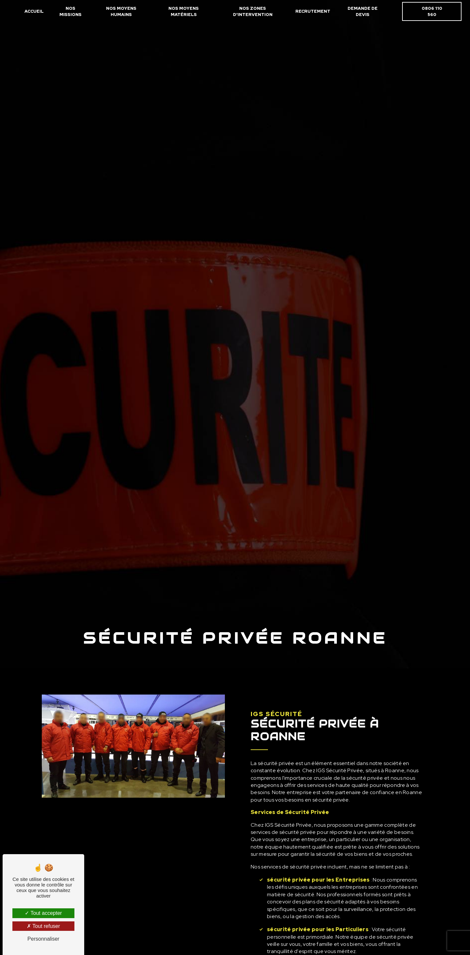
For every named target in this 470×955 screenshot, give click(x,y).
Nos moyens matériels (183, 11)
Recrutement (312, 11)
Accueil (34, 11)
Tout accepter (43, 913)
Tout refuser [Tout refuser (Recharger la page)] (43, 926)
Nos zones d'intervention (253, 11)
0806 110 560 (431, 11)
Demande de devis (363, 11)
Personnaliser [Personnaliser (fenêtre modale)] (43, 939)
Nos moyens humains (121, 11)
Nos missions (70, 11)
